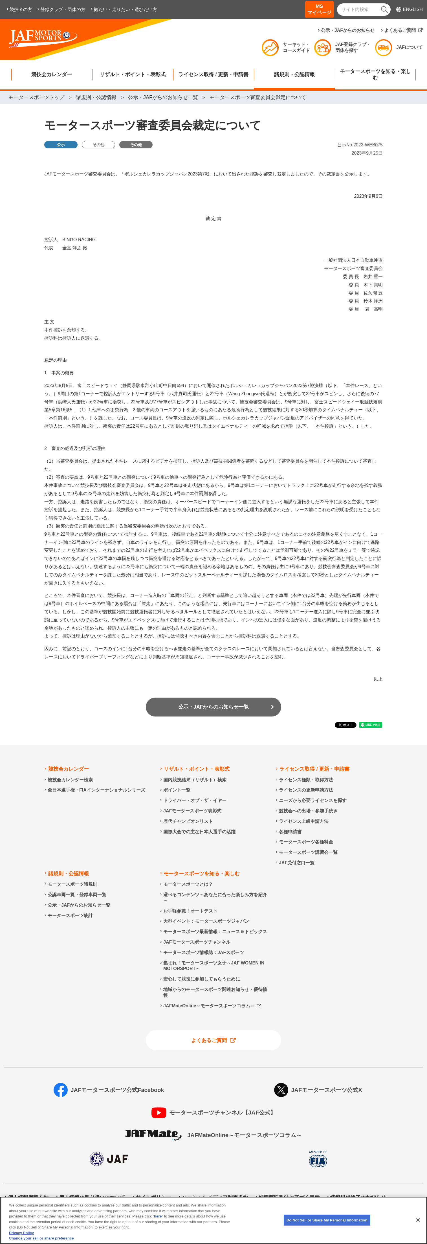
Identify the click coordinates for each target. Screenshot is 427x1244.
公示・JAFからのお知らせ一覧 (213, 707)
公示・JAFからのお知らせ (348, 30)
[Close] (418, 1225)
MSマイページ (319, 9)
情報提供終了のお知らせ (358, 1197)
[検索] (384, 9)
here (158, 1222)
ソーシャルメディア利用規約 (215, 1197)
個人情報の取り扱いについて (92, 1197)
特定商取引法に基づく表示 (289, 1197)
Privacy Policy (21, 1238)
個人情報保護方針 (28, 1197)
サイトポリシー (153, 1197)
